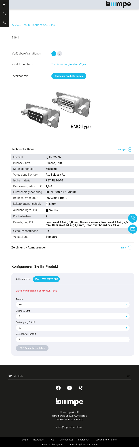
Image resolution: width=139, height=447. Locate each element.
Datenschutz (66, 439)
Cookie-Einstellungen (106, 439)
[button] (4, 4)
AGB (52, 439)
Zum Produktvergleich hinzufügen (67, 64)
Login (25, 439)
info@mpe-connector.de (70, 427)
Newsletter (38, 439)
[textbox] (70, 304)
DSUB (27, 25)
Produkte (16, 25)
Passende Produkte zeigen (68, 76)
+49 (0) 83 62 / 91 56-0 (71, 419)
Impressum (84, 439)
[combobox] (71, 305)
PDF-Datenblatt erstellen (32, 348)
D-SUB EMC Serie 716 (43, 25)
